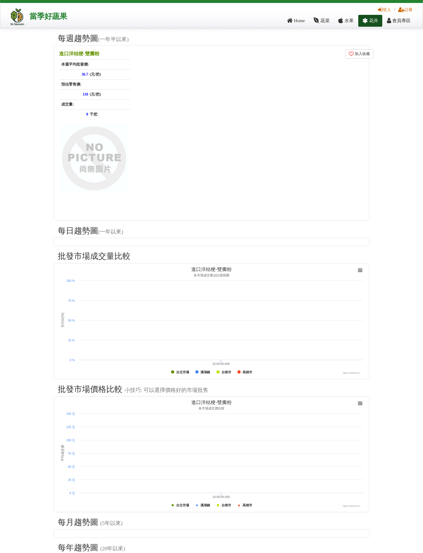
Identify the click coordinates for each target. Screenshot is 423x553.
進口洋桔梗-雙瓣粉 (79, 53)
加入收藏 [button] (359, 54)
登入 (384, 9)
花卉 (370, 20)
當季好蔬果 (48, 16)
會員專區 (399, 20)
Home (296, 20)
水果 (345, 20)
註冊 (405, 9)
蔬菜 (321, 20)
